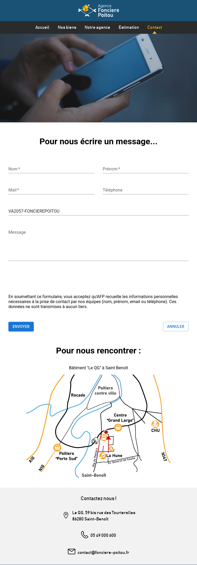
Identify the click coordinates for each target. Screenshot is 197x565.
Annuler (175, 326)
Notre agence (97, 27)
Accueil (42, 27)
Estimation (129, 27)
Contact (154, 27)
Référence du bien (21, 205)
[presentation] (48, 279)
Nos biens (67, 27)
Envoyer (21, 327)
